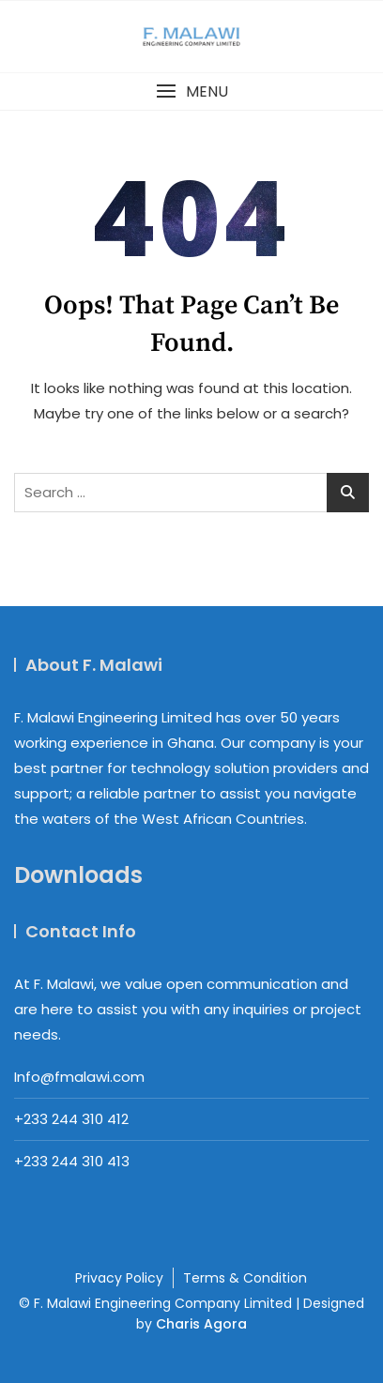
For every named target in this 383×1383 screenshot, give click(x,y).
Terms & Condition (245, 1278)
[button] (191, 91)
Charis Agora (201, 1324)
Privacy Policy (119, 1278)
